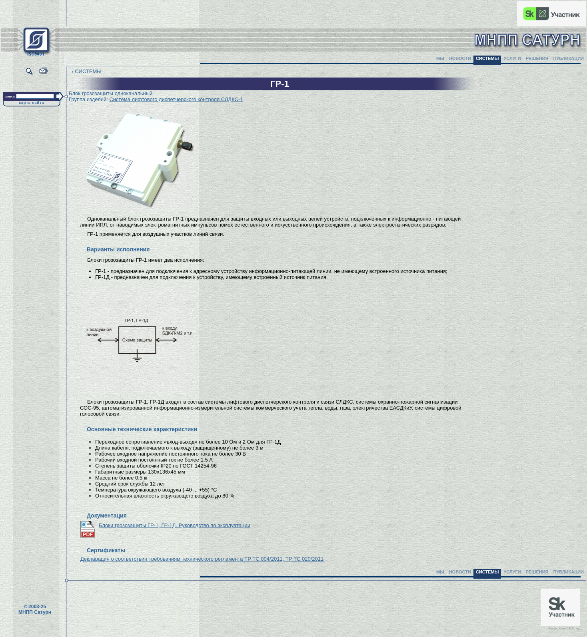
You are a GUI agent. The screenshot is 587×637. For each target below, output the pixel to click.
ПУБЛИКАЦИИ (568, 58)
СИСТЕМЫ (487, 58)
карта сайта (31, 103)
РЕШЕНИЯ (537, 58)
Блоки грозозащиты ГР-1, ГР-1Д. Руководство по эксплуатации (174, 525)
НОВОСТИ (460, 58)
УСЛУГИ (512, 58)
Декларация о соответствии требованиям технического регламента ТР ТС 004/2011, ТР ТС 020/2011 (201, 559)
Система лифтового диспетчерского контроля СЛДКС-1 (176, 99)
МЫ (440, 58)
